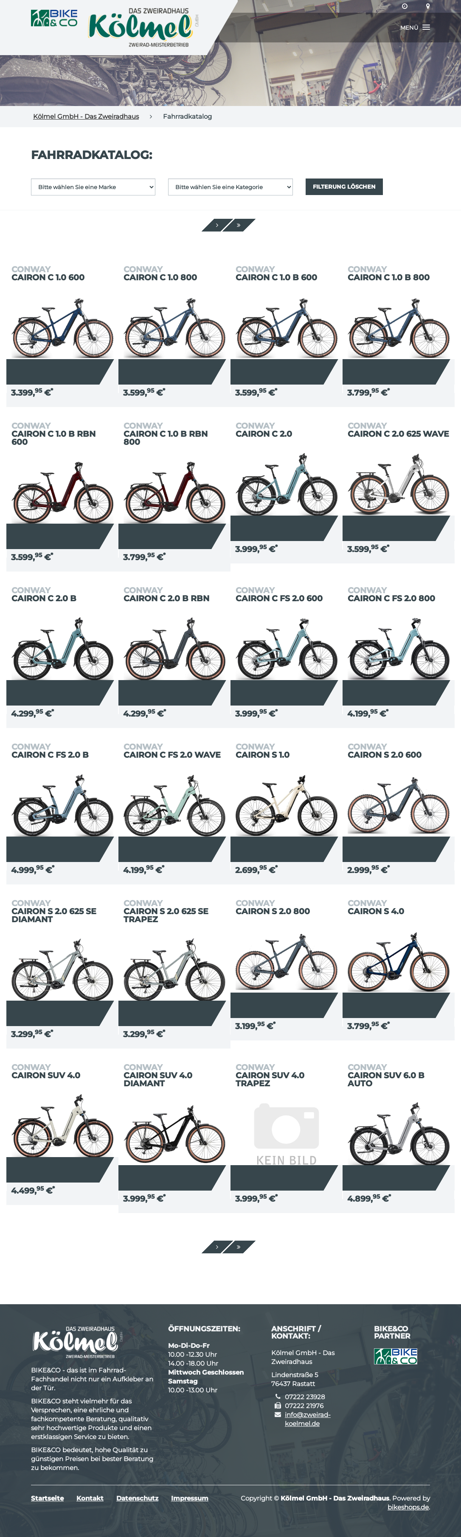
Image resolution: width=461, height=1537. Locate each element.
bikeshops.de (408, 1507)
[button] (415, 28)
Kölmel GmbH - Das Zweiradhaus (86, 116)
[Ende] (239, 225)
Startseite (47, 1498)
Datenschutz (137, 1498)
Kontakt (90, 1498)
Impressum (189, 1498)
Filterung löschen (344, 186)
